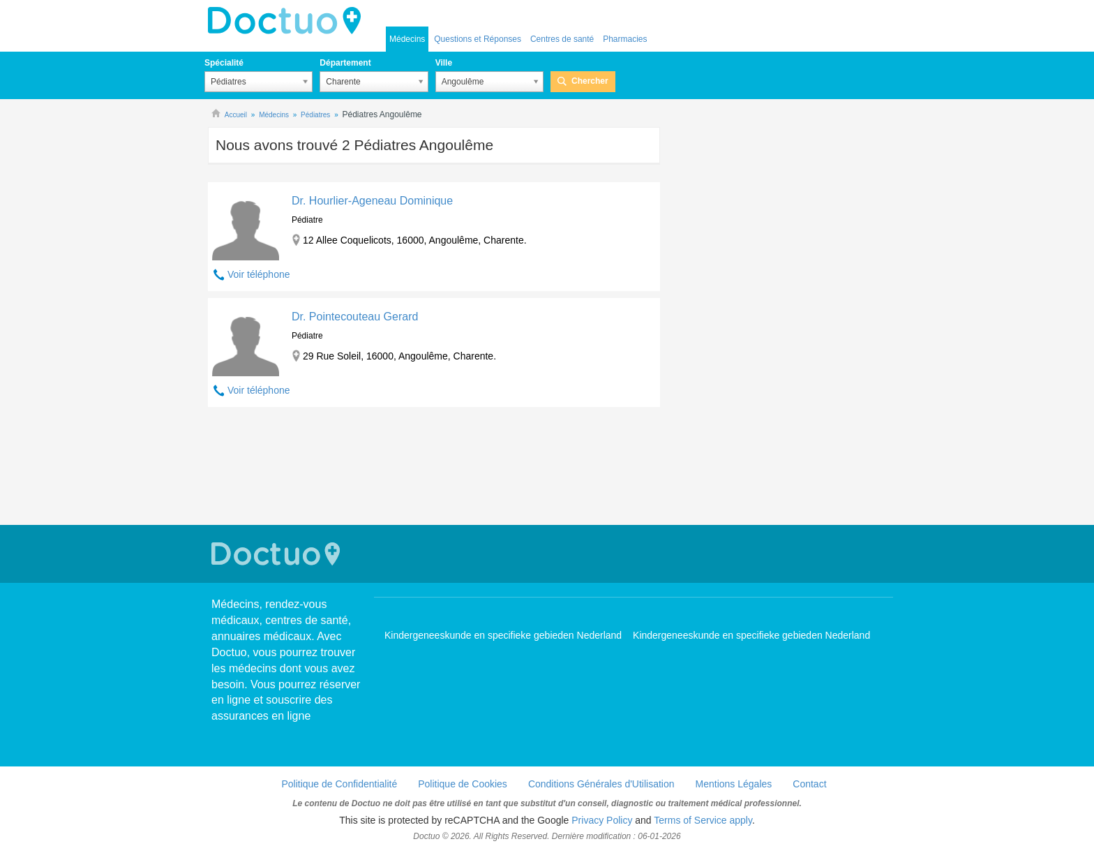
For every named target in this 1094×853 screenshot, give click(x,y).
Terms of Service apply (703, 820)
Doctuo (288, 21)
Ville (443, 63)
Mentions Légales (734, 783)
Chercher (589, 81)
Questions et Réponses (477, 39)
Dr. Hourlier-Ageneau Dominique (372, 201)
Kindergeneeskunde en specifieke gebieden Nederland (503, 635)
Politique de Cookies (462, 783)
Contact (809, 783)
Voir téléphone (258, 274)
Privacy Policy (601, 820)
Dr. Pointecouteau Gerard (355, 316)
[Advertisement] (434, 467)
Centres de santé (562, 39)
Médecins (407, 39)
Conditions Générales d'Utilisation (601, 783)
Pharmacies (625, 39)
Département (345, 63)
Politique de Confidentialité (339, 783)
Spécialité (223, 63)
